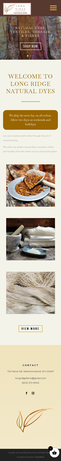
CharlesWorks (39, 457)
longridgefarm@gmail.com (30, 378)
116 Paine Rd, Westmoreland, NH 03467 (30, 371)
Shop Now (30, 46)
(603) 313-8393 (30, 382)
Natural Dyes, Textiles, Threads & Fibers (30, 32)
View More (30, 329)
